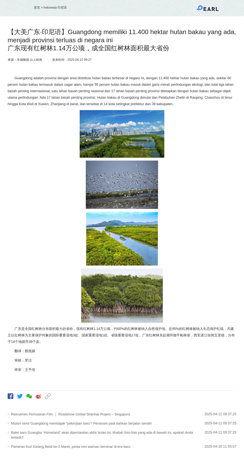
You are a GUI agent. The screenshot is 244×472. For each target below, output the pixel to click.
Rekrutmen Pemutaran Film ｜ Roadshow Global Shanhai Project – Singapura (70, 414)
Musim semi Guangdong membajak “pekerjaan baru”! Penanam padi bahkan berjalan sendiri (81, 423)
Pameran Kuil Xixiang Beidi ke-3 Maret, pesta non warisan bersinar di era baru (70, 447)
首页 (37, 7)
